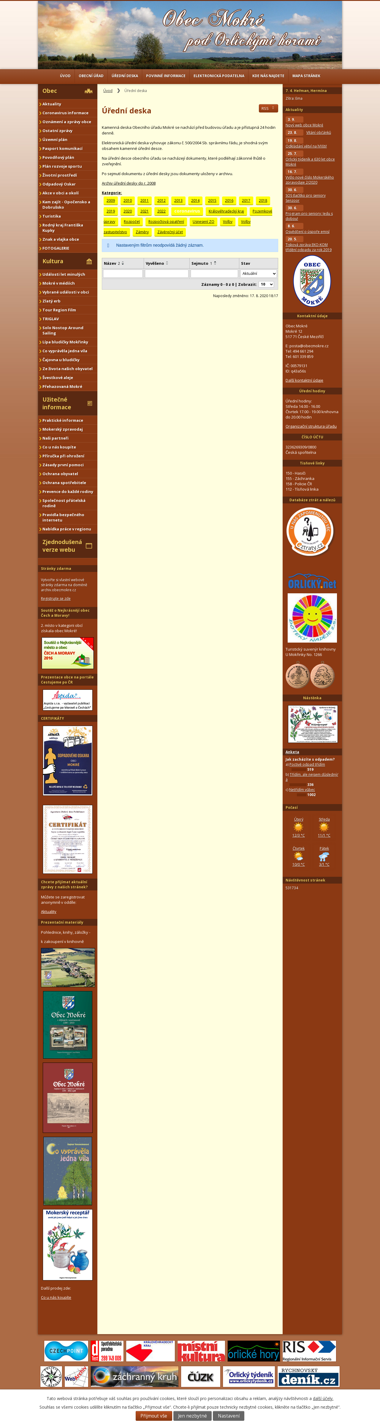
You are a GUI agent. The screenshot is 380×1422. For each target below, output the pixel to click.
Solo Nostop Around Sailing (62, 330)
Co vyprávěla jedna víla (64, 350)
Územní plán (54, 139)
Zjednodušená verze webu (62, 546)
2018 (263, 200)
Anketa (292, 751)
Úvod (65, 75)
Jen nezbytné (192, 1416)
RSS (269, 108)
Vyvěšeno (155, 263)
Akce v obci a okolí (60, 193)
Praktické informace (62, 420)
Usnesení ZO (203, 221)
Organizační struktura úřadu (311, 426)
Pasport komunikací (62, 148)
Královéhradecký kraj (226, 211)
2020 (128, 211)
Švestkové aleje (57, 377)
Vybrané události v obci (65, 292)
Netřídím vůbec (302, 789)
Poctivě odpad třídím (307, 764)
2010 (128, 200)
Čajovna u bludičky (61, 359)
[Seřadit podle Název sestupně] (123, 264)
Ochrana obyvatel (60, 473)
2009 (111, 200)
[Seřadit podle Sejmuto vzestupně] (215, 262)
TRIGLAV (50, 318)
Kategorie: (112, 192)
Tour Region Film (59, 310)
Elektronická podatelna (219, 75)
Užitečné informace (56, 403)
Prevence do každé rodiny (67, 491)
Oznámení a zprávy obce (66, 121)
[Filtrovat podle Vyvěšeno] (167, 274)
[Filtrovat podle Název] (123, 274)
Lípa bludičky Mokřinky (65, 342)
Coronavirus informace (65, 112)
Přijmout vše (153, 1416)
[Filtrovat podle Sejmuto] (214, 274)
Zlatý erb (51, 301)
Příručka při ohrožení (63, 456)
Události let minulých (63, 274)
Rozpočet (132, 221)
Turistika (51, 216)
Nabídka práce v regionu (66, 529)
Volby (227, 221)
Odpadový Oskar (59, 184)
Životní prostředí (59, 175)
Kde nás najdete (268, 75)
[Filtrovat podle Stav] (258, 274)
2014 (195, 200)
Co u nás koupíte (59, 447)
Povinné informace (166, 75)
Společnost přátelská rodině (64, 503)
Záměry (142, 231)
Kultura (52, 261)
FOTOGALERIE (55, 248)
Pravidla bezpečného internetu (63, 517)
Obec (49, 91)
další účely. (323, 1398)
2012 (161, 200)
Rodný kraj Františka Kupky (62, 227)
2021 (144, 211)
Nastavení (229, 1416)
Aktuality (51, 104)
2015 (212, 200)
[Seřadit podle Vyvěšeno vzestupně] (167, 262)
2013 (178, 200)
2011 (144, 200)
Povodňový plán (58, 157)
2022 (161, 211)
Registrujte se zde (56, 598)
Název (112, 263)
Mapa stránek (306, 75)
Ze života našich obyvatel (67, 368)
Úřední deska (125, 75)
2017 (246, 200)
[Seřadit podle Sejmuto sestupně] (215, 264)
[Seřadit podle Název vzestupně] (123, 262)
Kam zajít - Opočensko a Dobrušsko (66, 204)
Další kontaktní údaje (304, 380)
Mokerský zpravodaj (62, 429)
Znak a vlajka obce (60, 239)
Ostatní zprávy (57, 130)
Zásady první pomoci (63, 464)
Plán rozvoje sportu (62, 166)
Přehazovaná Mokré (62, 386)
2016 (229, 200)
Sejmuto (201, 263)
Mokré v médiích (58, 283)
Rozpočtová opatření (166, 221)
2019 (111, 211)
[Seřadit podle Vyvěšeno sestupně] (167, 264)
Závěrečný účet (170, 231)
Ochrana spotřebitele (64, 482)
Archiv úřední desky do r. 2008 (129, 183)
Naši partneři (55, 438)
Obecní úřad (91, 75)
